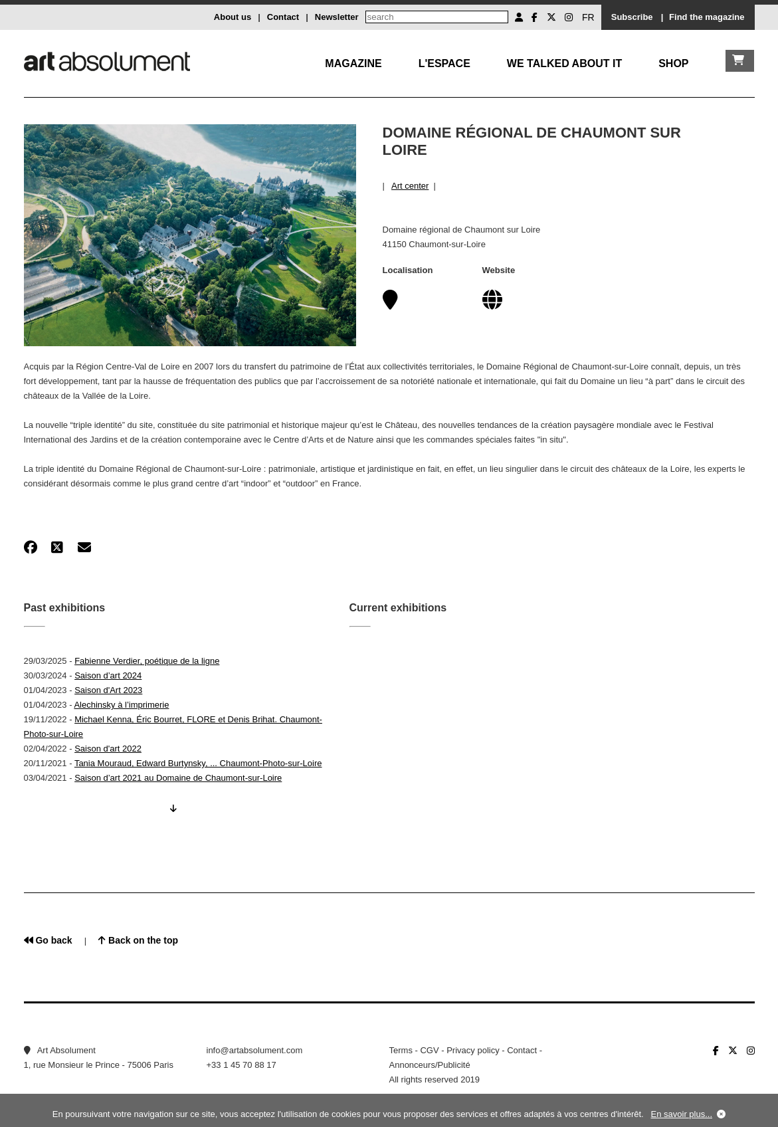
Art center (410, 186)
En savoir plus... (682, 1114)
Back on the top (138, 940)
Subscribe (632, 17)
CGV (429, 1050)
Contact (283, 17)
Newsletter (337, 17)
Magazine (353, 63)
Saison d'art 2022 (108, 749)
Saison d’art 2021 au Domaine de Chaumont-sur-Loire (178, 778)
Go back (48, 940)
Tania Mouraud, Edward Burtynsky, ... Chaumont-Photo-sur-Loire (198, 763)
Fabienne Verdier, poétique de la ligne (146, 661)
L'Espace (444, 63)
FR (588, 17)
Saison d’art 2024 (108, 675)
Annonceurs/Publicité (429, 1065)
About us (232, 17)
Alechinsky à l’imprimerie (121, 705)
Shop (673, 63)
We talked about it (564, 63)
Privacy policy (472, 1050)
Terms (401, 1050)
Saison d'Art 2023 (108, 690)
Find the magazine (706, 17)
